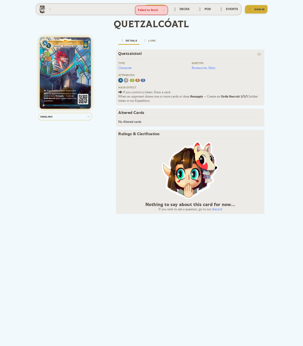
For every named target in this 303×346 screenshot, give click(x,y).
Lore (149, 45)
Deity (211, 72)
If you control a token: (137, 97)
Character (125, 72)
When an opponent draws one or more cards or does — (162, 101)
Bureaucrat (199, 72)
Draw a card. (162, 97)
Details (129, 46)
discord (217, 214)
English (65, 121)
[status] (151, 10)
